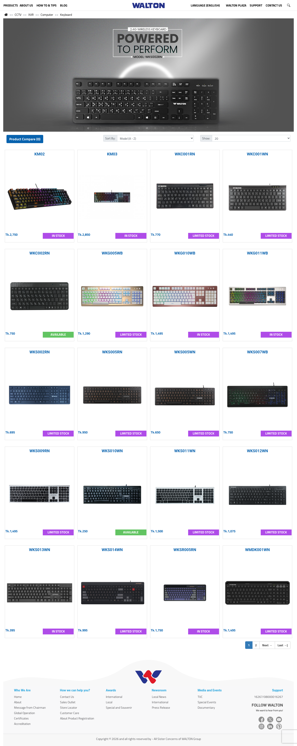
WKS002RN (39, 352)
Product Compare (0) (24, 139)
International (114, 696)
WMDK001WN (257, 549)
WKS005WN (184, 352)
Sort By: (110, 138)
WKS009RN (39, 451)
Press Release (161, 707)
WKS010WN (112, 451)
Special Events (207, 702)
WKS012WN (257, 451)
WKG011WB (257, 253)
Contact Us (67, 696)
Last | (283, 645)
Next (267, 645)
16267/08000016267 (268, 696)
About (17, 702)
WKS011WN (184, 451)
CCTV (18, 14)
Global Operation (24, 713)
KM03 (112, 154)
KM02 (39, 154)
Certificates (21, 718)
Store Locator (68, 707)
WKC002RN (39, 253)
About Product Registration (77, 718)
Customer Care (69, 713)
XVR (31, 14)
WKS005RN (112, 352)
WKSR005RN (184, 549)
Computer (47, 14)
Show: (206, 138)
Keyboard (66, 14)
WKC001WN (257, 154)
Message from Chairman (30, 707)
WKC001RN (185, 154)
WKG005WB (112, 253)
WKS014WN (112, 549)
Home (18, 696)
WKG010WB (184, 253)
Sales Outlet (67, 702)
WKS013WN (39, 549)
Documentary (206, 707)
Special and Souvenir (119, 707)
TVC (200, 696)
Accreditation (22, 723)
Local (109, 702)
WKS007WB (257, 352)
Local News (159, 696)
